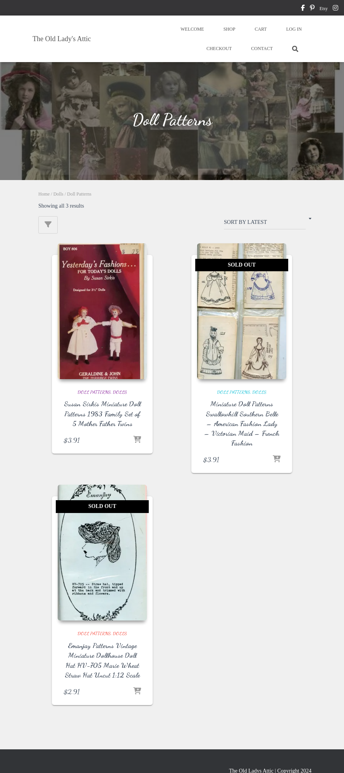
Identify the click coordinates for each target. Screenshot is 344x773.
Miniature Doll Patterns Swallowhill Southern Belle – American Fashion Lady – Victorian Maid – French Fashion (241, 423)
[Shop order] (265, 224)
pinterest (312, 9)
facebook (303, 9)
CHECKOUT (219, 48)
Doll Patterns (94, 392)
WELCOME (192, 29)
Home (44, 194)
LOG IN (294, 29)
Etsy (324, 8)
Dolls (58, 194)
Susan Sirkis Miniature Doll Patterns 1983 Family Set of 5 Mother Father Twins (102, 413)
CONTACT (262, 48)
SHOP (230, 29)
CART (261, 29)
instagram (335, 9)
